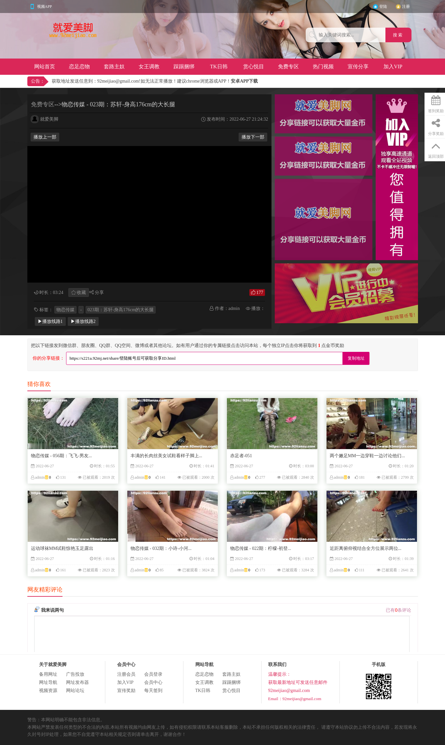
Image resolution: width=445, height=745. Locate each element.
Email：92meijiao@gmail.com (294, 698)
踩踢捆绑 (184, 66)
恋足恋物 (79, 66)
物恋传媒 (65, 309)
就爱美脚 (49, 119)
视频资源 (48, 690)
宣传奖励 (126, 690)
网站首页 (44, 66)
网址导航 (48, 682)
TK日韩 (218, 66)
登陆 (383, 6)
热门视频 (323, 66)
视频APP (44, 6)
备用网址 (48, 674)
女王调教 (149, 66)
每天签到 (153, 690)
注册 (406, 6)
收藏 (81, 292)
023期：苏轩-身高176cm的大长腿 (121, 309)
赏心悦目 (253, 66)
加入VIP (392, 66)
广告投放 (75, 674)
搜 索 (398, 35)
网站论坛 (75, 690)
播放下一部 (253, 137)
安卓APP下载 (244, 81)
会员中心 (153, 682)
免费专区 (288, 66)
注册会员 (126, 674)
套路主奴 (114, 66)
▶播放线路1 (50, 321)
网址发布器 (77, 682)
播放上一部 (45, 137)
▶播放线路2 (83, 321)
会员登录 (153, 674)
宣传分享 (358, 66)
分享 (99, 292)
